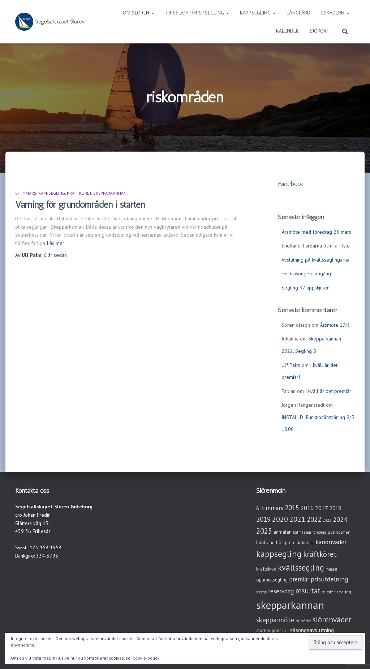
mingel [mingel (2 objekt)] (331, 569)
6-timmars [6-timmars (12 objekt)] (269, 508)
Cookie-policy (146, 658)
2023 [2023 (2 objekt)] (327, 520)
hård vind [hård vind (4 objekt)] (265, 542)
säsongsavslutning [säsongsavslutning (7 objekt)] (312, 630)
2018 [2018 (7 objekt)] (335, 508)
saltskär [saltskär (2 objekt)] (328, 591)
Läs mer (55, 243)
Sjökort (320, 30)
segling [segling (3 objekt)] (343, 591)
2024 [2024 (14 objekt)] (340, 519)
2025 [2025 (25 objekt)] (264, 531)
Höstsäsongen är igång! (306, 273)
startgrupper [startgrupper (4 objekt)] (268, 630)
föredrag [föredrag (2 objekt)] (319, 532)
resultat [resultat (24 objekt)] (307, 591)
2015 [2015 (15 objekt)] (292, 507)
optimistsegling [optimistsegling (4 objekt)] (272, 580)
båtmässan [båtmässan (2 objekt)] (302, 532)
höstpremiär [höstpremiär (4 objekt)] (288, 542)
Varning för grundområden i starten (80, 204)
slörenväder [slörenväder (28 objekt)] (332, 619)
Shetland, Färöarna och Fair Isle (315, 245)
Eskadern (335, 12)
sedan (55, 255)
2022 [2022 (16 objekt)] (314, 519)
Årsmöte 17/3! (336, 325)
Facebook (291, 184)
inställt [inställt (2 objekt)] (308, 542)
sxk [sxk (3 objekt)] (285, 630)
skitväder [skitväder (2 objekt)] (303, 620)
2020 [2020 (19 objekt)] (280, 519)
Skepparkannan (109, 193)
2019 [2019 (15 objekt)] (263, 519)
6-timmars (25, 193)
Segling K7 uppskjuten (305, 287)
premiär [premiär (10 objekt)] (299, 579)
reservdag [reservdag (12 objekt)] (281, 591)
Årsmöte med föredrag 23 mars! (317, 232)
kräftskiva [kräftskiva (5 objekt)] (266, 569)
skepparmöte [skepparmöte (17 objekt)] (275, 619)
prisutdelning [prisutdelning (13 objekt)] (329, 579)
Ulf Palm (290, 365)
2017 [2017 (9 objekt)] (321, 508)
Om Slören (138, 12)
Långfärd (298, 12)
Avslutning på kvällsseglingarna (315, 260)
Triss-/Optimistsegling (197, 12)
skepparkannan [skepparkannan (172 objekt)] (290, 605)
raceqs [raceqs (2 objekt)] (261, 591)
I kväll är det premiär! (329, 391)
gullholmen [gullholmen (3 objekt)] (339, 532)
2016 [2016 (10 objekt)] (307, 508)
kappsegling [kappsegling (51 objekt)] (279, 553)
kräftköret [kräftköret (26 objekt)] (320, 554)
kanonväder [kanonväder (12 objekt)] (331, 542)
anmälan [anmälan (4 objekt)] (283, 532)
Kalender (287, 30)
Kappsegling (258, 12)
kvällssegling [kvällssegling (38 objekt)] (301, 567)
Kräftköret (79, 193)
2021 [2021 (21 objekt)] (297, 519)
